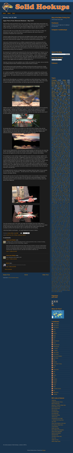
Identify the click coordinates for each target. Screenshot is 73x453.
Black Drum (54, 208)
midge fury (66, 167)
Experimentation (62, 112)
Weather (57, 146)
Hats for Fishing (63, 233)
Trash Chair (55, 278)
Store (13, 13)
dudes (69, 165)
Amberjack (53, 204)
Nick (54, 367)
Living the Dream (66, 242)
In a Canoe (57, 181)
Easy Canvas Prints (56, 408)
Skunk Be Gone (66, 115)
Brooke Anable (55, 172)
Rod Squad (58, 187)
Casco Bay (64, 213)
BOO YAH (64, 92)
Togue (56, 277)
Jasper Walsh (56, 352)
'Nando (54, 384)
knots (62, 287)
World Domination (55, 135)
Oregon (59, 185)
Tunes (53, 146)
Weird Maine (58, 124)
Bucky (54, 335)
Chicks (57, 151)
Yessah (60, 116)
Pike (54, 186)
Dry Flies (67, 152)
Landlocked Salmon (22, 235)
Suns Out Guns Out (61, 194)
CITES (59, 212)
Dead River (65, 217)
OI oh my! (64, 160)
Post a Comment (8, 269)
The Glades (59, 273)
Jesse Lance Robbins (11, 240)
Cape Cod (59, 117)
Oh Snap (60, 85)
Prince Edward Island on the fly (58, 259)
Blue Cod (59, 208)
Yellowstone (54, 285)
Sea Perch (68, 264)
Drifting (57, 152)
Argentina (59, 169)
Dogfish (68, 220)
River (54, 261)
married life (60, 167)
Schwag (67, 133)
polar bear (60, 290)
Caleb (54, 337)
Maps (64, 244)
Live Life (67, 130)
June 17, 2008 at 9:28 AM (11, 258)
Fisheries (53, 176)
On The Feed (54, 185)
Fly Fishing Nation (55, 411)
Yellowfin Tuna (55, 96)
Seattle (54, 189)
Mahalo (59, 182)
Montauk (57, 248)
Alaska (68, 135)
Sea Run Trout (55, 265)
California (54, 213)
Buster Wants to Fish (56, 406)
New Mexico (59, 251)
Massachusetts (59, 159)
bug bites (68, 146)
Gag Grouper (66, 229)
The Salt (67, 86)
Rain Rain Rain (58, 161)
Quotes (53, 91)
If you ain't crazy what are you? (63, 237)
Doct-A (54, 342)
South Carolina (66, 190)
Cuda (52, 217)
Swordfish (55, 116)
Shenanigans (65, 189)
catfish (60, 286)
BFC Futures (54, 170)
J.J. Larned (55, 348)
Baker (54, 329)
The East (61, 164)
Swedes (60, 269)
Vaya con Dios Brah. (55, 165)
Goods (64, 178)
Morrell (7, 263)
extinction (55, 167)
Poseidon (66, 119)
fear (66, 199)
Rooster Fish (64, 261)
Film (56, 225)
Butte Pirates (54, 212)
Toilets (65, 277)
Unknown (55, 379)
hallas (54, 386)
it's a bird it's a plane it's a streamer (59, 147)
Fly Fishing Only (55, 413)
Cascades (58, 173)
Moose (57, 183)
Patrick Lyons (56, 369)
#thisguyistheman (66, 168)
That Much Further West (57, 436)
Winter (58, 106)
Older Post (45, 274)
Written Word (66, 283)
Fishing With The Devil (60, 226)
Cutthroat (59, 217)
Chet (54, 339)
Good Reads (58, 230)
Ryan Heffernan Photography (58, 429)
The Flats (67, 272)
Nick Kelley (58, 160)
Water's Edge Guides (56, 441)
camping (56, 286)
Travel (67, 134)
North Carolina (66, 252)
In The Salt (65, 238)
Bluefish (64, 208)
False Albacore (58, 121)
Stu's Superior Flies (64, 163)
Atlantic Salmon (67, 137)
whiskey (59, 291)
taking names (65, 106)
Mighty (53, 183)
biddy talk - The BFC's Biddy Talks (59, 405)
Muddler (67, 248)
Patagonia (67, 255)
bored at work (62, 285)
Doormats (60, 221)
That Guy (58, 270)
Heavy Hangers (58, 234)
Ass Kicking (60, 137)
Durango (68, 221)
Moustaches (63, 248)
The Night (66, 164)
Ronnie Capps (58, 261)
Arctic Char (67, 204)
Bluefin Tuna (55, 94)
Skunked (53, 134)
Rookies (68, 161)
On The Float (61, 104)
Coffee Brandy (67, 117)
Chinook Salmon (55, 129)
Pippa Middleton (67, 256)
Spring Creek (55, 163)
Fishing (15, 235)
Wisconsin (62, 282)
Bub (64, 211)
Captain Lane (67, 138)
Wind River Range (55, 282)
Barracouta (53, 207)
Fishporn (67, 226)
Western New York (55, 198)
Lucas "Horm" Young (57, 363)
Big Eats (53, 117)
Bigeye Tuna (67, 108)
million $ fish (67, 200)
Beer (52, 121)
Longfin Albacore (54, 243)
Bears (54, 138)
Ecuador (54, 222)
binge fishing (62, 146)
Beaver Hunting (60, 138)
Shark (60, 189)
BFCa (53, 85)
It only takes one (58, 239)
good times (64, 125)
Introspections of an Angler (57, 418)
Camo (59, 213)
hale (69, 286)
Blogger (43, 450)
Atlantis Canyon (66, 169)
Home (4, 13)
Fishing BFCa (59, 176)
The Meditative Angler (60, 274)
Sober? (53, 103)
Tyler (54, 377)
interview (54, 287)
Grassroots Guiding (56, 415)
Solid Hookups (63, 91)
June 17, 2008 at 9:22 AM (11, 251)
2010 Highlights (67, 202)
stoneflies (68, 290)
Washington (63, 95)
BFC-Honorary (55, 92)
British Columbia (54, 211)
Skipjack (53, 268)
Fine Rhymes (61, 225)
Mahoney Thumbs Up (58, 244)
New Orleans (64, 251)
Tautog (69, 269)
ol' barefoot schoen (57, 388)
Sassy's (63, 264)
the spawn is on (63, 135)
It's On (54, 113)
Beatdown (66, 120)
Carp (52, 151)
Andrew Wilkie (56, 323)
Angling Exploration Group (57, 401)
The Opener (68, 274)
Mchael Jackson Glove (57, 246)
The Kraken (54, 274)
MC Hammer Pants (55, 143)
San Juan (59, 264)
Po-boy (54, 257)
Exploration (59, 224)
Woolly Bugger (54, 283)
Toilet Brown (60, 277)
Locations (58, 157)
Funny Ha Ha (65, 121)
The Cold (61, 195)
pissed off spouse (55, 290)
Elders (59, 222)
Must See (61, 183)
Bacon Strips (60, 170)
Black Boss (67, 207)
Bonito (53, 209)
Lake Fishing (65, 156)
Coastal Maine (54, 130)
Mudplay (53, 250)
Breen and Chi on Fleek (59, 209)
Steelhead (59, 86)
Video (64, 80)
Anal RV (58, 204)
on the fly (56, 148)
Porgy (69, 257)
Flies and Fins (54, 410)
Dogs (68, 139)
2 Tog (62, 202)
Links (55, 88)
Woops (60, 283)
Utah (69, 278)
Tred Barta (59, 278)
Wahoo (53, 124)
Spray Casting (55, 269)
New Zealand (59, 108)
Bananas (68, 148)
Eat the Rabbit (54, 154)
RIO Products (54, 260)
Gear (53, 142)
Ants (62, 204)
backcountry (54, 125)
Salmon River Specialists (57, 431)
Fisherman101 (56, 346)
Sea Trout (68, 187)
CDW (68, 150)
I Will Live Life (54, 416)
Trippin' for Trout (55, 439)
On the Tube (56, 255)
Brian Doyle (67, 209)
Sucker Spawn (54, 164)
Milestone (53, 248)
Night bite (67, 183)
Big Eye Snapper (60, 207)
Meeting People (54, 247)
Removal (63, 260)
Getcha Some (61, 109)
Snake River (61, 268)
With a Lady (54, 112)
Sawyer (54, 375)
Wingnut (54, 382)
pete (54, 390)
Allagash (54, 169)
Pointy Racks (59, 257)
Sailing (63, 187)
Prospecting (67, 259)
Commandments (61, 216)
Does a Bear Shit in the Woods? (59, 139)
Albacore (61, 203)
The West (59, 103)
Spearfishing (54, 192)
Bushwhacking (54, 128)
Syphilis (64, 269)
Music (58, 102)
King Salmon (58, 122)
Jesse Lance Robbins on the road (58, 423)
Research (68, 260)
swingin (54, 202)
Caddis (62, 212)
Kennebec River (65, 142)
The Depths (66, 195)
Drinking (61, 152)
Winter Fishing (57, 199)
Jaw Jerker (54, 421)
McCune (68, 244)
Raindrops (59, 260)
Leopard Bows (54, 242)
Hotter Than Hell (58, 235)
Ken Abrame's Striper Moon (57, 424)
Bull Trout (62, 172)
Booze (61, 88)
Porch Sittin (64, 257)
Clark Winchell (56, 340)
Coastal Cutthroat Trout (64, 129)
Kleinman (55, 361)
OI (62, 96)
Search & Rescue (63, 265)
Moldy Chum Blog (55, 428)
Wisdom (67, 282)
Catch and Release (65, 173)
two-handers (62, 148)
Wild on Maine (63, 165)
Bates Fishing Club (55, 403)
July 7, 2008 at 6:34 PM (11, 266)
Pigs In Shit (68, 185)
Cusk (56, 217)
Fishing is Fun (54, 177)
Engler (64, 222)
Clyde (58, 174)
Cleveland (54, 216)
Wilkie (68, 281)
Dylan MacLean (56, 344)
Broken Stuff (60, 211)
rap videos (54, 168)
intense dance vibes (59, 200)
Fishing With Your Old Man (64, 154)
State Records (60, 192)
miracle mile (67, 287)
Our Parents (62, 255)
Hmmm (66, 98)
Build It (68, 211)
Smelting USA (54, 190)
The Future (53, 273)
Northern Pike (54, 99)
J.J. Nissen (55, 350)
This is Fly (54, 438)
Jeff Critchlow (56, 354)
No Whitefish (59, 252)
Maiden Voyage (66, 182)
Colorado (56, 100)
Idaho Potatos (54, 237)
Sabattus (54, 264)
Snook (60, 190)
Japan (68, 239)
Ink (68, 181)
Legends (53, 157)
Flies (62, 94)
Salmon (67, 144)
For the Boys (61, 177)
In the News (63, 181)
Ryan (54, 371)
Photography (65, 102)
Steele (65, 83)
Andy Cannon (56, 325)
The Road (54, 196)
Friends (61, 229)
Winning (66, 103)
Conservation (63, 151)
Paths (53, 256)
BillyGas (54, 333)
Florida (55, 109)
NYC (57, 250)
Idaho (69, 112)
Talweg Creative (55, 195)
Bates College (60, 120)
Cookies (67, 216)
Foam (58, 229)
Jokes (53, 156)
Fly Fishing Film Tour (65, 141)
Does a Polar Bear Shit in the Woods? (59, 220)
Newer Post (6, 274)
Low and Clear (66, 243)
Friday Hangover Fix (57, 119)
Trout (59, 196)
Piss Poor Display (60, 133)
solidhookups (55, 392)
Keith (54, 359)
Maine (61, 99)
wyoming (53, 120)
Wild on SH (62, 198)
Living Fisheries (55, 426)
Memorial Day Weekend (64, 247)
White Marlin (65, 124)
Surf (67, 194)
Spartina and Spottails (56, 433)
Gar (66, 177)
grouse (66, 286)
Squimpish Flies (55, 434)
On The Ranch (61, 131)
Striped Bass (67, 99)
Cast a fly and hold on (63, 128)
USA (62, 196)
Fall (63, 224)
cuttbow (63, 199)
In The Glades (59, 238)
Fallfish (67, 224)
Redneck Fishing (60, 111)
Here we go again (66, 234)
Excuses (66, 174)
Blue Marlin (66, 126)
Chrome (53, 174)
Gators (53, 230)
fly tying (59, 125)
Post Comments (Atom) (13, 277)
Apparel (54, 137)
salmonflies (59, 168)
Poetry (62, 143)
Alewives (66, 203)
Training (68, 277)
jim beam (58, 287)
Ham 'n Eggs (57, 233)
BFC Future (66, 116)
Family (53, 225)
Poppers (58, 186)
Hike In (61, 155)
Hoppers (53, 235)
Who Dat (63, 281)
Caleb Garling (67, 212)
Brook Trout (8, 235)
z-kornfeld (55, 394)
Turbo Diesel (65, 278)
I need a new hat (66, 235)
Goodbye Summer (58, 178)
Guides (53, 122)
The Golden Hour (66, 273)
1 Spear (58, 202)
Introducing (66, 155)
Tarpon (67, 111)
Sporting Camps (67, 268)
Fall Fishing (62, 100)
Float (58, 141)
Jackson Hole (54, 182)
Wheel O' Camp (58, 281)
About (9, 13)
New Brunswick (63, 250)
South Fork (54, 191)
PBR (63, 185)
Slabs (57, 268)
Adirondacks (55, 203)
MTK (52, 244)
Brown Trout (56, 84)
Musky (65, 159)
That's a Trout (61, 272)
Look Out (60, 243)
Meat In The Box (66, 246)
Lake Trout (61, 113)
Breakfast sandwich (61, 150)
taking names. (59, 98)
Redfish (54, 144)
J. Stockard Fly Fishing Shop (57, 420)
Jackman (63, 239)
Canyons (53, 104)
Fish (13, 235)
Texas (54, 270)
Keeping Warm (58, 156)
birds (58, 285)
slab (64, 290)
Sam (54, 373)
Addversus (54, 400)
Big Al (54, 331)
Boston (54, 150)
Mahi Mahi (63, 107)
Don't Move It (55, 221)
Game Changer (55, 155)
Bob (68, 208)
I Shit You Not (58, 142)
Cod (62, 174)
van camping (55, 291)
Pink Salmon (61, 256)
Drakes (64, 221)
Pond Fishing (67, 143)
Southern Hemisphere (63, 191)
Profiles (64, 186)
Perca (56, 256)
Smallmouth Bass (60, 134)
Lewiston (59, 242)
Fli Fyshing (54, 141)
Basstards (67, 170)
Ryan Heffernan (61, 144)
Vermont (66, 196)
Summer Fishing (65, 122)
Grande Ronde (63, 230)
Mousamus (54, 131)
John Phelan (55, 358)
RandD (64, 161)
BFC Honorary (55, 107)
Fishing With (66, 176)
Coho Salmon (61, 130)
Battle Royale (59, 126)
